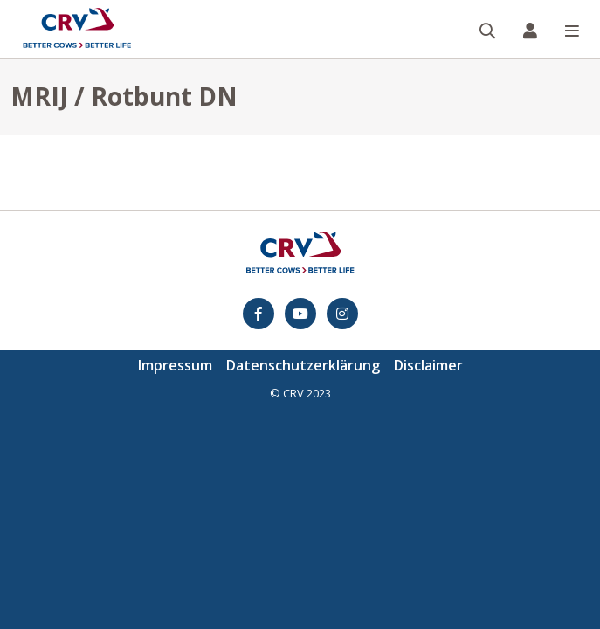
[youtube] (300, 313)
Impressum (175, 365)
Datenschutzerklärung (303, 365)
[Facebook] (258, 313)
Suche (494, 1)
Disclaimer (428, 365)
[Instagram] (342, 313)
